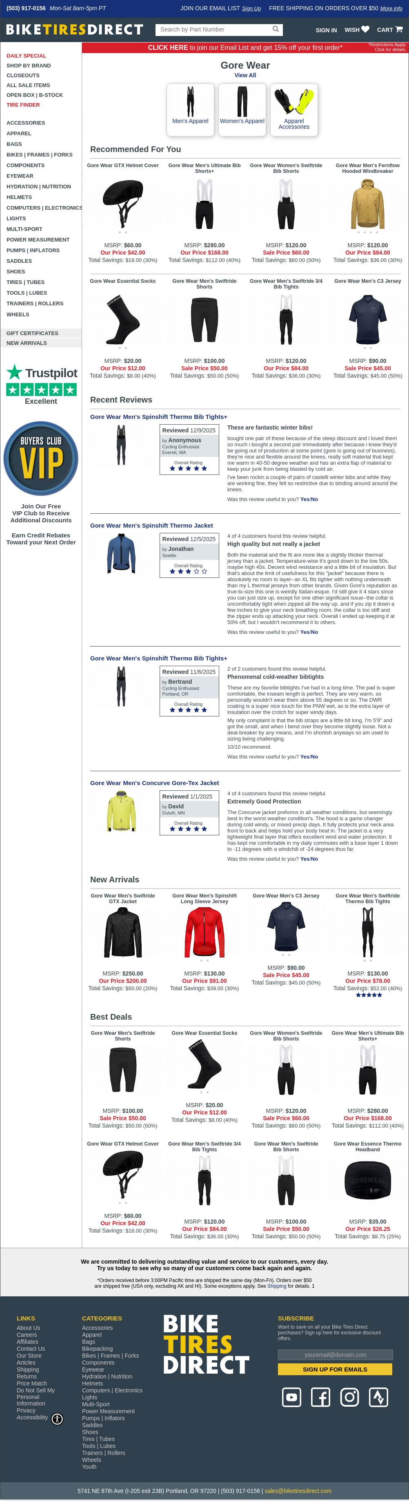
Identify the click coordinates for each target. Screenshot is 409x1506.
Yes (304, 499)
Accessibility (40, 1417)
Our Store (29, 1355)
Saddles (19, 261)
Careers (27, 1334)
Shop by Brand (29, 66)
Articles (26, 1362)
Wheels (18, 314)
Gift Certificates (32, 333)
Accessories (26, 123)
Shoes (16, 272)
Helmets (19, 197)
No (314, 499)
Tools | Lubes (27, 293)
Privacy (26, 1410)
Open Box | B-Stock (35, 95)
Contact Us (31, 1348)
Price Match (32, 1383)
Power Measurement (38, 240)
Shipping (277, 1286)
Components (25, 165)
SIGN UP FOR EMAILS (335, 1369)
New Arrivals (27, 343)
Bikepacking (97, 1348)
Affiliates (27, 1341)
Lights (16, 218)
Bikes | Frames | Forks (40, 155)
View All (245, 75)
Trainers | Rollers (35, 303)
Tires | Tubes (25, 282)
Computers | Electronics (44, 208)
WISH (358, 30)
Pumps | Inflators (33, 250)
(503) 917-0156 (26, 8)
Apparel (19, 133)
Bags (14, 144)
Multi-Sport (24, 229)
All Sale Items (28, 85)
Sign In (326, 30)
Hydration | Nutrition (39, 186)
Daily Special (27, 56)
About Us (28, 1328)
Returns (27, 1376)
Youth (89, 1466)
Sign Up (251, 8)
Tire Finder (23, 105)
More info (391, 8)
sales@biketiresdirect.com (298, 1491)
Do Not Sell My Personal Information (36, 1397)
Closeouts (23, 75)
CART (391, 30)
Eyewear (20, 176)
